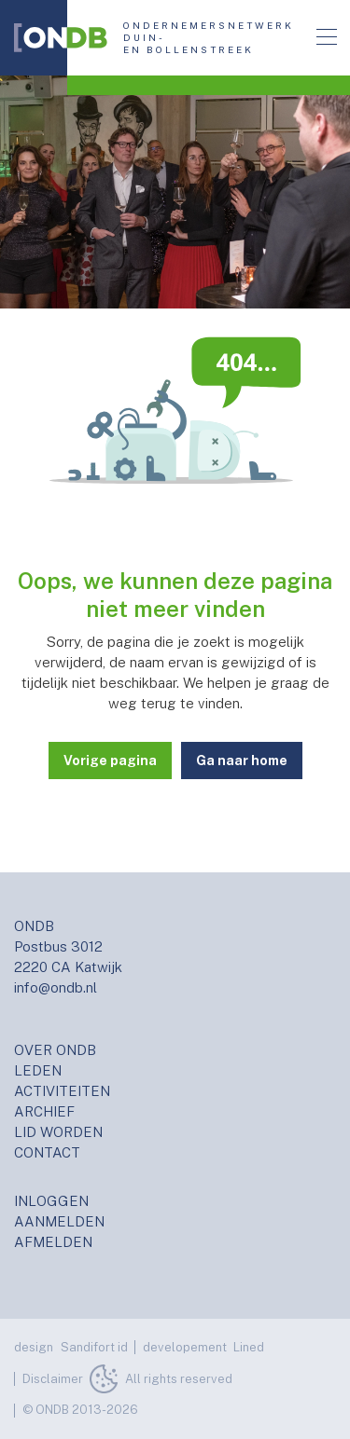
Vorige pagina (110, 760)
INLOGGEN (51, 1201)
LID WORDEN (58, 1132)
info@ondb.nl (55, 987)
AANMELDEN (59, 1221)
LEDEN (38, 1070)
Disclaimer (52, 1379)
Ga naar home (241, 760)
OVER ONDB (55, 1050)
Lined (248, 1347)
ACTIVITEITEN (62, 1091)
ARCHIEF (44, 1111)
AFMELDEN (53, 1242)
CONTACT (47, 1152)
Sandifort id (94, 1347)
